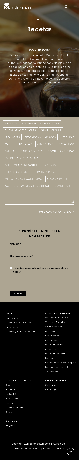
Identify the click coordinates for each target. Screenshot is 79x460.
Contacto (12, 421)
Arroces (11, 123)
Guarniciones (51, 130)
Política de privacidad (27, 448)
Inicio (39, 19)
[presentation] (33, 282)
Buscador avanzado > (56, 211)
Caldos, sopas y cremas (22, 158)
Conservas (62, 185)
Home (9, 313)
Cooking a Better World (20, 331)
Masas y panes (57, 178)
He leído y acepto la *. (39, 270)
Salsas (9, 151)
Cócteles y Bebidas (61, 151)
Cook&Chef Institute (18, 322)
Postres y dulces (31, 151)
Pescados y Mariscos (40, 137)
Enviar (18, 293)
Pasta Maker (53, 335)
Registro (11, 425)
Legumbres (12, 137)
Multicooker (52, 340)
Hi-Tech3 (11, 394)
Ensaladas (49, 165)
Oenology (51, 389)
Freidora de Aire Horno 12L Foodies (59, 369)
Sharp (9, 412)
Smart (9, 385)
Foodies (10, 389)
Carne (9, 144)
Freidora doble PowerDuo (54, 346)
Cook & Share (14, 407)
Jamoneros (12, 398)
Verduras (67, 137)
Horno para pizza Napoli (60, 362)
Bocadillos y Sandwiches (40, 123)
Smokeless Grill (54, 326)
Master (10, 403)
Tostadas (25, 144)
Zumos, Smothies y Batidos (55, 144)
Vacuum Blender (55, 322)
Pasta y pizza (46, 171)
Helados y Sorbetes (18, 171)
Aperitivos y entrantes (21, 165)
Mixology (50, 385)
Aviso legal (59, 443)
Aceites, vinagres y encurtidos (27, 185)
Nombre (15, 243)
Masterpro (12, 318)
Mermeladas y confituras (23, 178)
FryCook (50, 331)
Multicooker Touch (56, 317)
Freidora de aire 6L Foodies (57, 355)
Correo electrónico (21, 255)
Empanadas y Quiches (20, 130)
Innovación (13, 327)
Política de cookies (53, 448)
